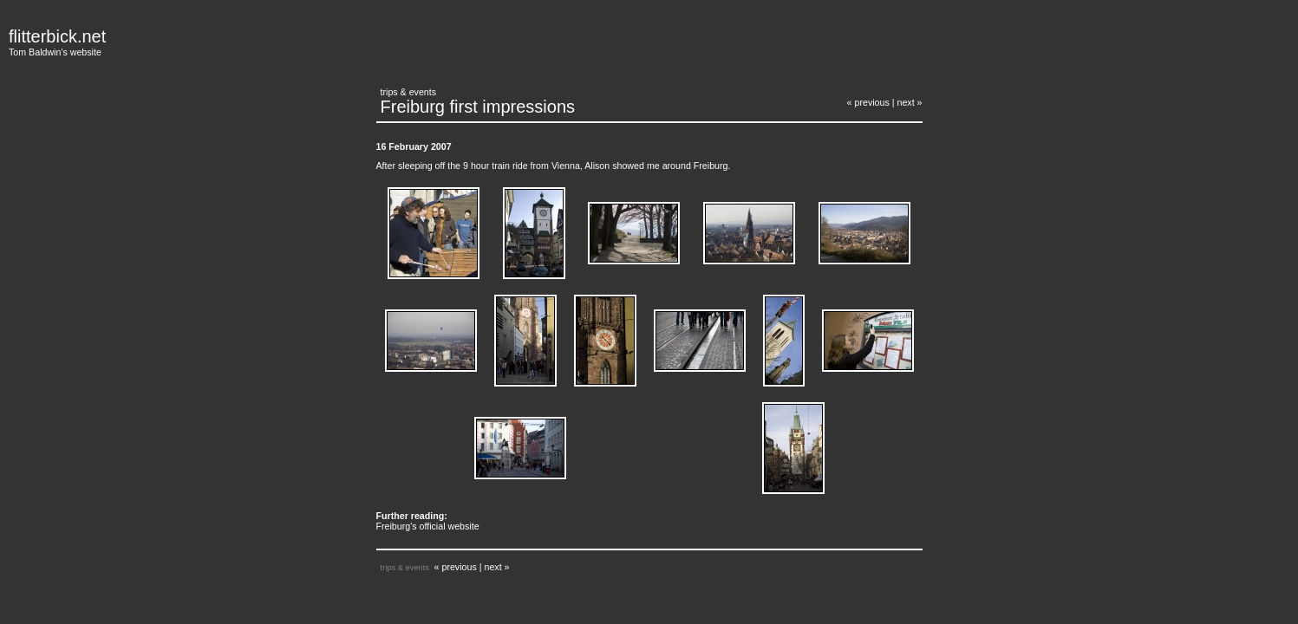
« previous (868, 102)
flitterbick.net (57, 36)
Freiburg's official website (427, 526)
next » (909, 102)
